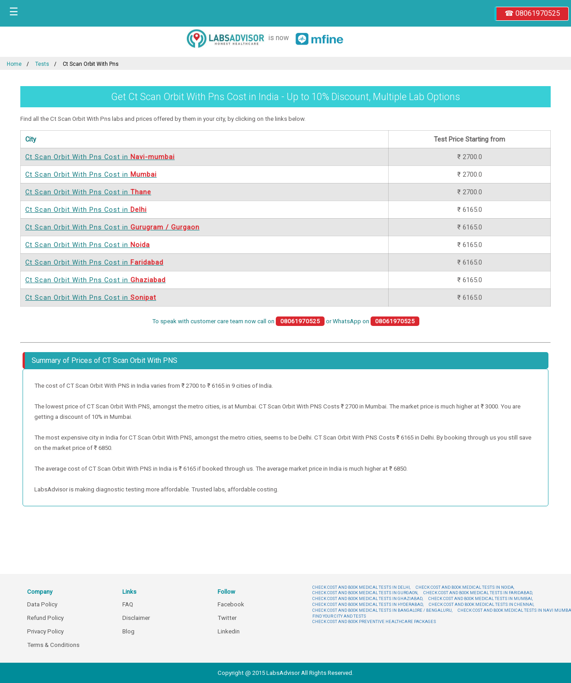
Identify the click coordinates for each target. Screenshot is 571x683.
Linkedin (229, 631)
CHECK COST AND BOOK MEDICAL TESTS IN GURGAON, (365, 592)
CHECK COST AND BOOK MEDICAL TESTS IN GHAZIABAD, (367, 598)
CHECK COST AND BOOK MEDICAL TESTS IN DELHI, (361, 587)
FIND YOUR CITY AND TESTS (339, 616)
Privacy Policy (45, 631)
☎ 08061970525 (532, 13)
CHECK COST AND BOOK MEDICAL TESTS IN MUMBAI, (480, 598)
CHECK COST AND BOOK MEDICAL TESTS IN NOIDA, (465, 587)
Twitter (227, 617)
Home (14, 64)
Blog (128, 631)
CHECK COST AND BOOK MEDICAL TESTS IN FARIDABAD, (478, 592)
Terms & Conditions (53, 645)
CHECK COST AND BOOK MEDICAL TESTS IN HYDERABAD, (367, 604)
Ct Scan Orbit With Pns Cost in (100, 157)
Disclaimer (136, 617)
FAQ (127, 604)
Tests (42, 64)
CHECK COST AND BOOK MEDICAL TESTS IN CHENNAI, (481, 604)
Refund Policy (45, 617)
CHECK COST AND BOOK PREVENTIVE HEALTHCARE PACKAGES (374, 621)
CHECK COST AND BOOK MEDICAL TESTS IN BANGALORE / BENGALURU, (382, 610)
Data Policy (42, 604)
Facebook (231, 604)
